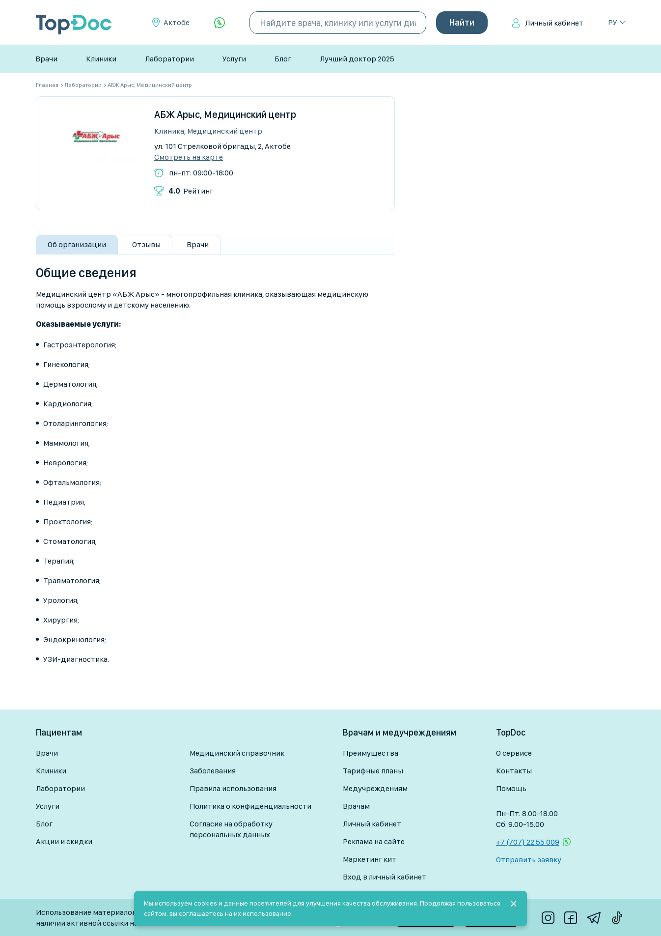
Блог (283, 58)
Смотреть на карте (188, 157)
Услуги (234, 58)
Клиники (101, 58)
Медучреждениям (375, 788)
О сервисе (514, 753)
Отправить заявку (528, 859)
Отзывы (146, 244)
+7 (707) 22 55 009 (527, 842)
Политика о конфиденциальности (250, 806)
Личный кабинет (554, 23)
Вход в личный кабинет (384, 876)
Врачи (46, 58)
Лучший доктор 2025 (357, 58)
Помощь (511, 788)
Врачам (356, 806)
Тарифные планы (373, 770)
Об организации (77, 244)
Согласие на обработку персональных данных (231, 829)
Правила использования (233, 788)
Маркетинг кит (369, 859)
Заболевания (213, 770)
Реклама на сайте (374, 841)
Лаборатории (169, 58)
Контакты (514, 770)
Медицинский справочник (237, 753)
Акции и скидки (64, 841)
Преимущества (370, 753)
